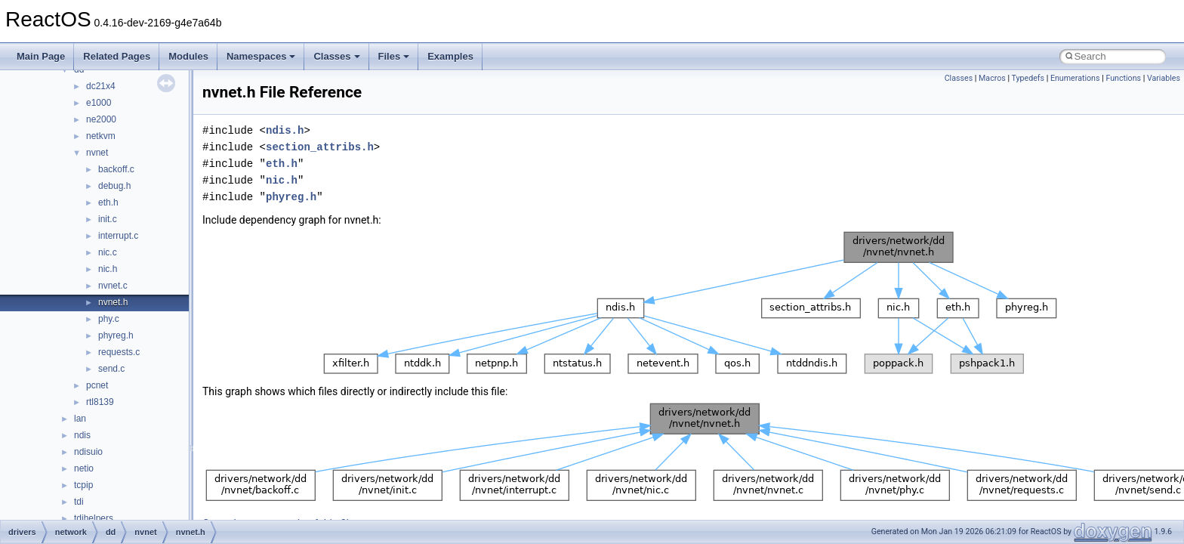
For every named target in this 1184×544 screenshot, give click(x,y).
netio (84, 468)
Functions (1123, 78)
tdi (79, 501)
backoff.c (116, 169)
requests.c (119, 352)
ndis (82, 435)
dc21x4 (101, 86)
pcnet (97, 385)
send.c (111, 368)
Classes (336, 56)
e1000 (98, 102)
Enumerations (1075, 78)
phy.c (108, 319)
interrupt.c (118, 235)
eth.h (108, 202)
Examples (450, 56)
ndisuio (88, 452)
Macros (992, 78)
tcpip (83, 485)
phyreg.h (116, 335)
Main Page (41, 56)
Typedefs (1028, 78)
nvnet (97, 152)
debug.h (114, 186)
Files (394, 56)
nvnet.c (113, 285)
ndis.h (285, 130)
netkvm (101, 136)
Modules (188, 56)
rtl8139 (100, 402)
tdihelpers (93, 518)
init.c (107, 219)
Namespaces (261, 56)
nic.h (107, 269)
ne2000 (101, 119)
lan (80, 418)
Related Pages (116, 56)
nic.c (107, 252)
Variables (1163, 78)
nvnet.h (113, 302)
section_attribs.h (320, 147)
